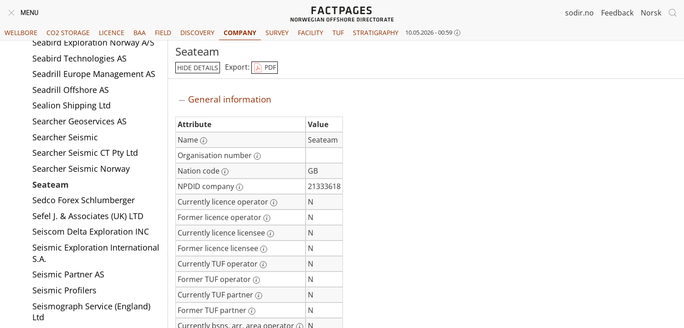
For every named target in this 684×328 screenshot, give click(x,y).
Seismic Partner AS (68, 274)
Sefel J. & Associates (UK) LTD (87, 215)
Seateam (50, 184)
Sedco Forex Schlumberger (83, 200)
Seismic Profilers (64, 290)
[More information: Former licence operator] (267, 218)
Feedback (617, 13)
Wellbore (21, 32)
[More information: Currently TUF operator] (263, 264)
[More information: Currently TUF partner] (258, 295)
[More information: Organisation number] (257, 156)
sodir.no (579, 13)
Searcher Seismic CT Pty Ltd (85, 152)
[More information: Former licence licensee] (263, 249)
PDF (264, 68)
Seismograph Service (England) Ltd (91, 312)
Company (240, 32)
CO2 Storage (68, 32)
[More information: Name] (203, 140)
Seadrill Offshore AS (70, 89)
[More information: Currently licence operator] (273, 202)
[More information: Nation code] (225, 171)
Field (163, 32)
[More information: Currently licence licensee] (270, 233)
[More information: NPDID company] (239, 187)
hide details (197, 67)
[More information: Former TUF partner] (251, 311)
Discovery (197, 32)
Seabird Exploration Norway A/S (93, 42)
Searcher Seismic (65, 137)
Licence (111, 32)
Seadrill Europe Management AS (93, 73)
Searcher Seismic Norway (81, 168)
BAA (139, 32)
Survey (277, 32)
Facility (310, 32)
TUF (338, 32)
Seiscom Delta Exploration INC (90, 231)
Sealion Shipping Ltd (71, 105)
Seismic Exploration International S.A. (95, 253)
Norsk (651, 13)
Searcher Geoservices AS (79, 121)
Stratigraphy (375, 32)
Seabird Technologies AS (79, 58)
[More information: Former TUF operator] (256, 280)
